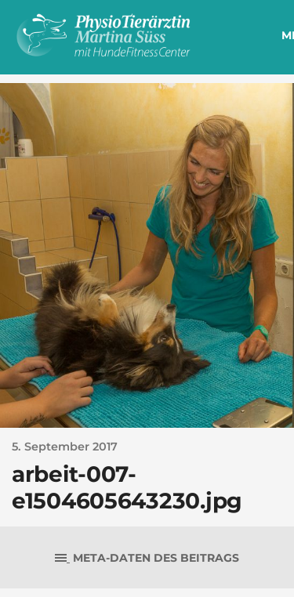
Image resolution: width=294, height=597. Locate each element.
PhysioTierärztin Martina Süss (132, 35)
